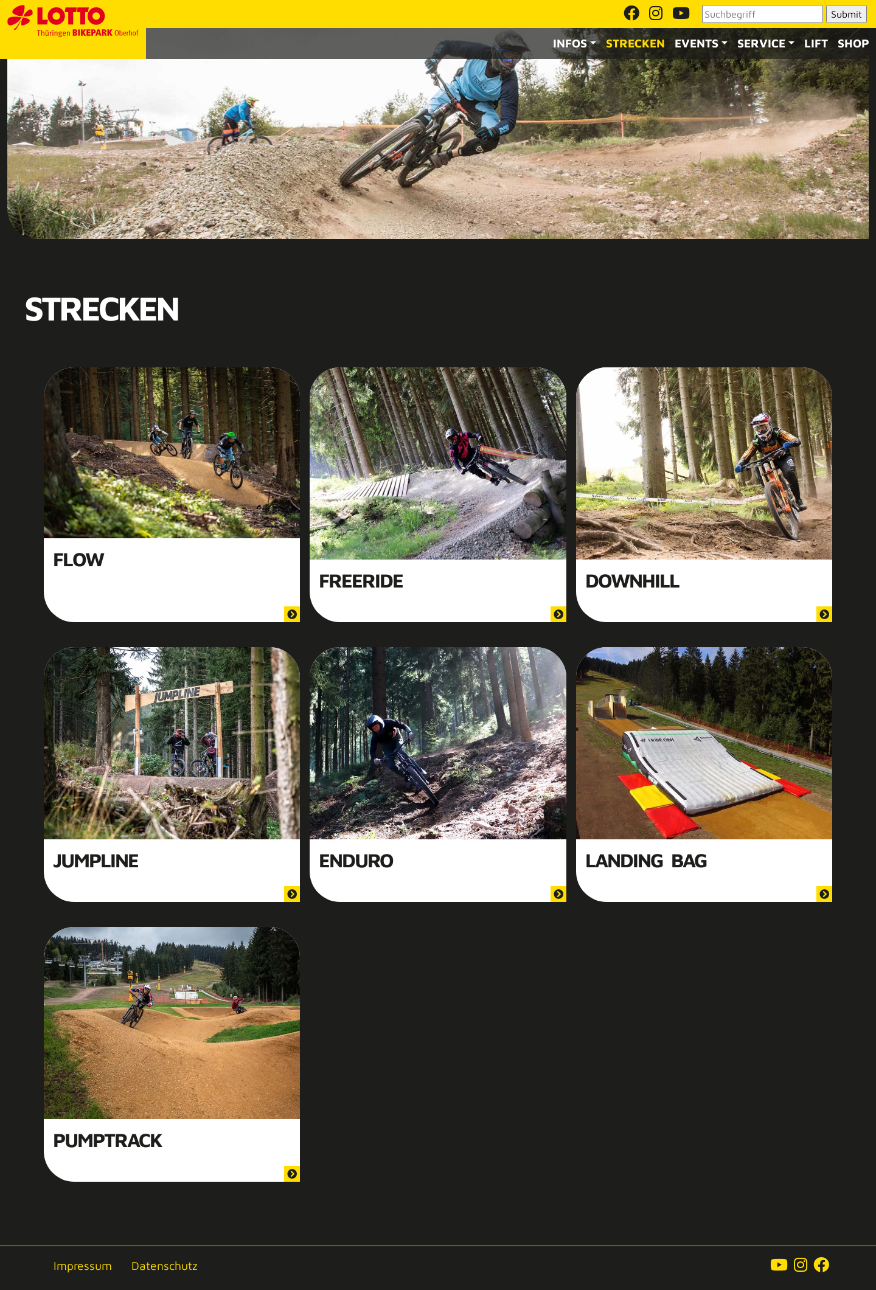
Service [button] (761, 43)
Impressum (83, 1265)
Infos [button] (570, 43)
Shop (853, 43)
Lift (816, 43)
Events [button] (696, 43)
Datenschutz (164, 1265)
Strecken (635, 43)
